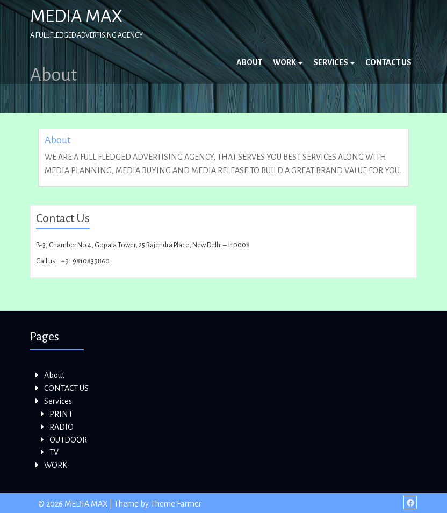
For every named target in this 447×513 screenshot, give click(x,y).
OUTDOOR (68, 440)
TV (54, 452)
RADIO (61, 427)
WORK (287, 62)
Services (334, 62)
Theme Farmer (175, 504)
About (249, 62)
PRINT (61, 414)
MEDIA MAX (76, 16)
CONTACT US (388, 62)
